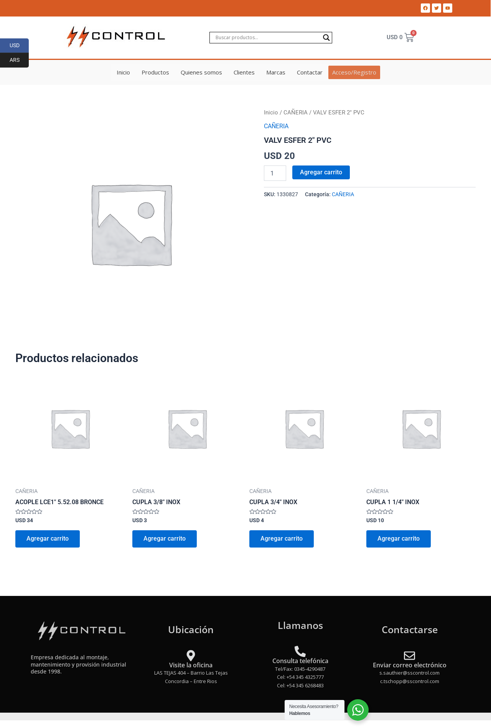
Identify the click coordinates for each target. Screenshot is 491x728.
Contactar (310, 72)
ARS (19, 60)
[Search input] (267, 37)
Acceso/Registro (354, 72)
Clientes (244, 72)
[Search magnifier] (326, 37)
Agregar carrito (321, 171)
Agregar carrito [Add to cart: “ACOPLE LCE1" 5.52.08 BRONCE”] (48, 539)
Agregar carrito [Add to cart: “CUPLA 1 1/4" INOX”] (399, 539)
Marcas (276, 72)
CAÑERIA (295, 112)
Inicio (123, 72)
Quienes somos (201, 72)
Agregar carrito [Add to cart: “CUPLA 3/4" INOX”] (282, 539)
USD (19, 45)
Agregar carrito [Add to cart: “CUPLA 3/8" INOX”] (165, 539)
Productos (156, 72)
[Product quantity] (275, 172)
